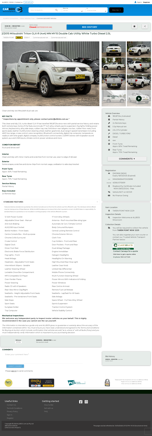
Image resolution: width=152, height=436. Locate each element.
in (87, 8)
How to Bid (48, 405)
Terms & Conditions (14, 408)
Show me (65, 8)
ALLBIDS (5, 2)
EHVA (12, 2)
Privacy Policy (12, 411)
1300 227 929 (125, 257)
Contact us (19, 2)
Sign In (138, 2)
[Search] (56, 10)
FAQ (46, 411)
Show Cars (116, 10)
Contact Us (11, 405)
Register (146, 2)
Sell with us (28, 2)
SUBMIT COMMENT (15, 366)
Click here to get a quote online (124, 254)
